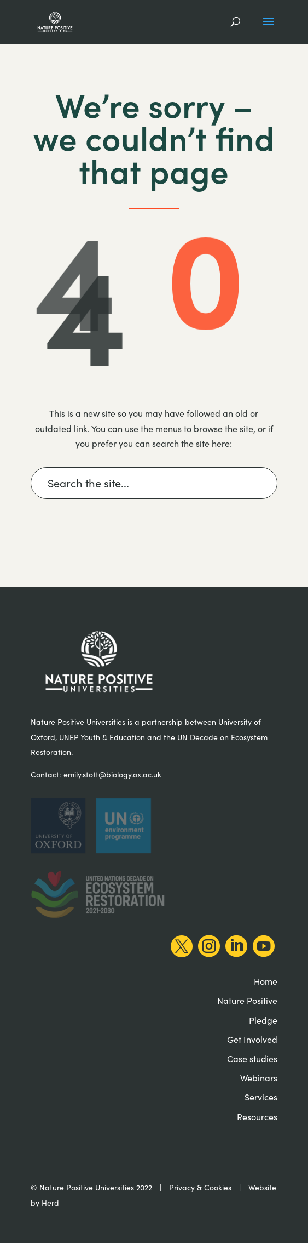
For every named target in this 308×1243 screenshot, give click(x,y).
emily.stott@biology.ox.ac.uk (112, 774)
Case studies (252, 1058)
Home (265, 981)
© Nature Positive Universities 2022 (91, 1187)
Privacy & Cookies (200, 1187)
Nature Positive (247, 1000)
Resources (257, 1116)
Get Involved (252, 1039)
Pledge (263, 1020)
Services (261, 1097)
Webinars (258, 1077)
